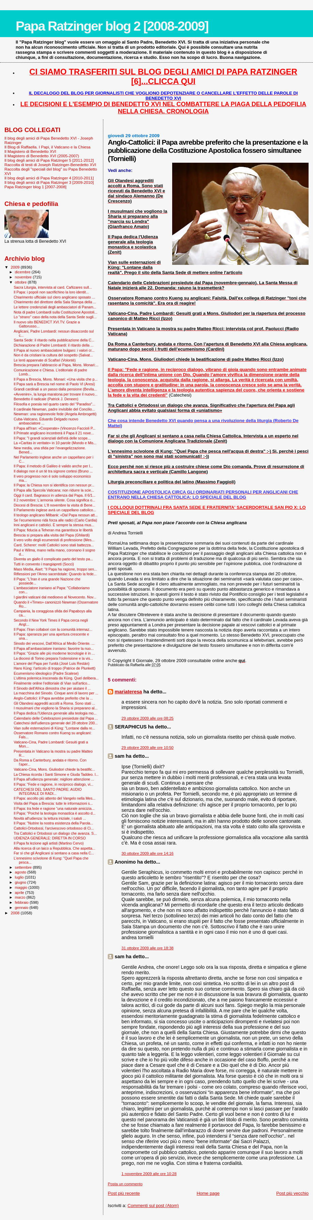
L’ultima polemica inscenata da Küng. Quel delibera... (56, 678)
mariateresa (128, 691)
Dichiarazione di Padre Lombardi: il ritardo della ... (53, 345)
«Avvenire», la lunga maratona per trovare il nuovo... (56, 394)
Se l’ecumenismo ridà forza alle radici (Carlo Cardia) (55, 520)
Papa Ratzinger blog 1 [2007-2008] (35, 186)
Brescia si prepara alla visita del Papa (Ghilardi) (52, 535)
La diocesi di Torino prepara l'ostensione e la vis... (53, 658)
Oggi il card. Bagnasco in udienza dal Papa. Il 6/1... (54, 495)
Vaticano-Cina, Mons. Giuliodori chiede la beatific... (54, 769)
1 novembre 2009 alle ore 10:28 (149, 1174)
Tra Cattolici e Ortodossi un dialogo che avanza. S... (55, 833)
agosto (21, 872)
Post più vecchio (292, 1193)
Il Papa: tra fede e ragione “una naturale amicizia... (54, 808)
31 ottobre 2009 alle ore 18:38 (147, 948)
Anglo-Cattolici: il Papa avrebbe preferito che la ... (53, 698)
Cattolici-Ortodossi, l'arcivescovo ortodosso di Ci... (54, 828)
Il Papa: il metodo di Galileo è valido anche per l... (53, 466)
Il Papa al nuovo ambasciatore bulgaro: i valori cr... (54, 350)
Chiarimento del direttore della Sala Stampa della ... (55, 302)
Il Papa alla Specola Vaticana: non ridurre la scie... (54, 490)
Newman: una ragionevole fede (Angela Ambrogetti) (55, 414)
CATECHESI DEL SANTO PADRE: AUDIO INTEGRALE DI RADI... (47, 791)
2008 (15, 913)
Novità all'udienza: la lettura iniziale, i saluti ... (50, 818)
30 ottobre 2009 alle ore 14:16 (147, 853)
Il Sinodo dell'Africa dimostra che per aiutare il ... (52, 688)
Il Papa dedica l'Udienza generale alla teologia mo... (55, 713)
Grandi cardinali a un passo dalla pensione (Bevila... (55, 389)
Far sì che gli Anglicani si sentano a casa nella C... (54, 853)
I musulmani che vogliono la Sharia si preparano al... (56, 708)
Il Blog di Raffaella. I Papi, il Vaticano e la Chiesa (47, 147)
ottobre (21, 282)
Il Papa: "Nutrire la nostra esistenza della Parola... (53, 823)
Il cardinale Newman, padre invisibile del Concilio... (54, 409)
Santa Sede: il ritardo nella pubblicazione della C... (54, 340)
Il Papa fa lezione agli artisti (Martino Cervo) (49, 843)
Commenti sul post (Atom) (153, 1205)
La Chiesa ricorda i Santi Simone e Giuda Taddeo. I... (56, 774)
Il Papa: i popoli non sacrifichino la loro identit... (51, 292)
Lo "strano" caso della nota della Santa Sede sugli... (55, 317)
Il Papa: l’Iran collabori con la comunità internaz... (53, 629)
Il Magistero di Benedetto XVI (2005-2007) (41, 156)
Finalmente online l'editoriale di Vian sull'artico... (52, 683)
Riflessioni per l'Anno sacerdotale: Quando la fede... (55, 574)
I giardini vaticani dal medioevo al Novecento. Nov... (55, 597)
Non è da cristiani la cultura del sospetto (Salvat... (53, 355)
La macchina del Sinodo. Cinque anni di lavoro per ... (56, 693)
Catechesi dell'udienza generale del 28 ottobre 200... (56, 723)
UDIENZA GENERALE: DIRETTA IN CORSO (50, 838)
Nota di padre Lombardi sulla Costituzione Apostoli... (55, 312)
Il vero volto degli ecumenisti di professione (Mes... (54, 540)
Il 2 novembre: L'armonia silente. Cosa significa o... (54, 500)
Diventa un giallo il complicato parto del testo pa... (53, 559)
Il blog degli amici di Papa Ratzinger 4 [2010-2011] (49, 178)
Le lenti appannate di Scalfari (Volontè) (45, 360)
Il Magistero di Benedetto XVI (30, 151)
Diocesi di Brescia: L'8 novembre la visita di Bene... (54, 505)
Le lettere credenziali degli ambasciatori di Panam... (55, 307)
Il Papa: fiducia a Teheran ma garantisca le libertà (53, 530)
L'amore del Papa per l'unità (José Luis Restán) (51, 663)
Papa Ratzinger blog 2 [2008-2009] (112, 26)
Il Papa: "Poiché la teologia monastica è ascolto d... (54, 813)
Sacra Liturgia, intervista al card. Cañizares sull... (53, 287)
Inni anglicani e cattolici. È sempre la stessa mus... (54, 525)
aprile (20, 892)
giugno (21, 882)
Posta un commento (125, 1184)
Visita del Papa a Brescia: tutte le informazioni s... (53, 803)
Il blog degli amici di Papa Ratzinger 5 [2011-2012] (49, 160)
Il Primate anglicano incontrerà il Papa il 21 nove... (54, 433)
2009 (15, 267)
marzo (21, 897)
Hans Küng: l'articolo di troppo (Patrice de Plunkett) (54, 668)
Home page (208, 1193)
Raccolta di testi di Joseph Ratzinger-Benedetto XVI (50, 164)
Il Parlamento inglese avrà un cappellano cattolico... (55, 510)
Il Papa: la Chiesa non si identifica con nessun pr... (54, 485)
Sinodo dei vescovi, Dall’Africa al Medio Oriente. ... (54, 643)
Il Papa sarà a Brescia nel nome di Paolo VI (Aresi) (54, 384)
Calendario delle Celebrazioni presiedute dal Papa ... (56, 718)
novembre (24, 277)
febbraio (22, 902)
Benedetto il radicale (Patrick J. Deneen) (46, 399)
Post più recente (124, 1193)
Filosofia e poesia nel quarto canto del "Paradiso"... (54, 404)
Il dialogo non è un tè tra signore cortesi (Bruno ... (53, 471)
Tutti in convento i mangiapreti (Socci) (44, 564)
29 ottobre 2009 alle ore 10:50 (147, 747)
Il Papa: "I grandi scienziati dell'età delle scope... (52, 438)
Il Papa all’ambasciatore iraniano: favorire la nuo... (54, 648)
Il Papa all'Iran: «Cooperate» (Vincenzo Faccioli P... (54, 428)
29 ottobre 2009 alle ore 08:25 (147, 718)
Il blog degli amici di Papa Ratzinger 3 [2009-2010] (49, 182)
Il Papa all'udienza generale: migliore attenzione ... (54, 779)
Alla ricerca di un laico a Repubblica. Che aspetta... (54, 848)
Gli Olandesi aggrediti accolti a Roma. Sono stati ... (54, 703)
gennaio (22, 907)
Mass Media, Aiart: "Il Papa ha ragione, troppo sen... (55, 569)
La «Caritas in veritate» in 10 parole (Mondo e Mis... (55, 443)
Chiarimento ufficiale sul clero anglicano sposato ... (54, 297)
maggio (22, 887)
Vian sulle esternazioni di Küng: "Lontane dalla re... (54, 728)
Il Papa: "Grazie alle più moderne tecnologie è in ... (54, 653)
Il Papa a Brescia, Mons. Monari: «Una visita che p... (56, 379)
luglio (20, 877)
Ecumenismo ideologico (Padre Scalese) (46, 673)
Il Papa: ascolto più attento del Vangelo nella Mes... (54, 798)
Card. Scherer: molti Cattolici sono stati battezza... (54, 545)
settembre (24, 867)
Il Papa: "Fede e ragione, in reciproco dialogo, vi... (53, 784)
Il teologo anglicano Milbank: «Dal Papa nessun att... (56, 515)
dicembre (23, 272)
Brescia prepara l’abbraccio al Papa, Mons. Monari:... (56, 365)
